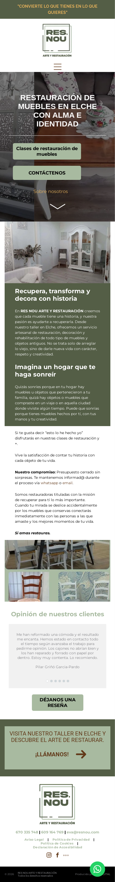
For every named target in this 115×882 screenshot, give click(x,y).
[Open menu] (58, 67)
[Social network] (66, 856)
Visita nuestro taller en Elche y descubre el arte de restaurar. (58, 736)
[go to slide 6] (68, 681)
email (68, 483)
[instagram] (49, 856)
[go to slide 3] (56, 681)
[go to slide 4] (60, 681)
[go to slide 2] (51, 681)
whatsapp (49, 483)
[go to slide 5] (64, 681)
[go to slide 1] (47, 681)
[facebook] (57, 856)
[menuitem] (35, 839)
